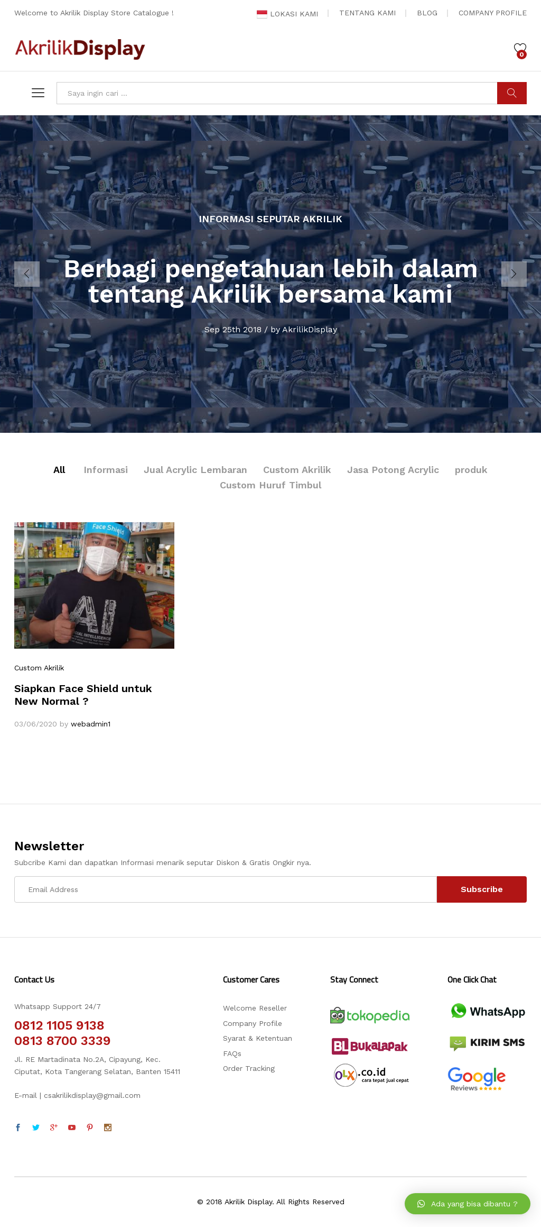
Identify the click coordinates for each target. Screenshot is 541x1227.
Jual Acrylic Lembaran (195, 469)
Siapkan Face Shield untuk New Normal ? (83, 694)
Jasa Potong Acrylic (393, 469)
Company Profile (252, 1023)
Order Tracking (249, 1068)
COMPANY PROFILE (493, 12)
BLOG (427, 12)
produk (471, 469)
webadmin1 (90, 724)
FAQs (232, 1053)
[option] (270, 274)
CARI (512, 93)
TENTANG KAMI (367, 12)
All (59, 469)
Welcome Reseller (255, 1008)
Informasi (105, 469)
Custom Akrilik (297, 469)
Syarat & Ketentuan (257, 1038)
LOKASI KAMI (287, 14)
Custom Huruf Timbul (270, 484)
